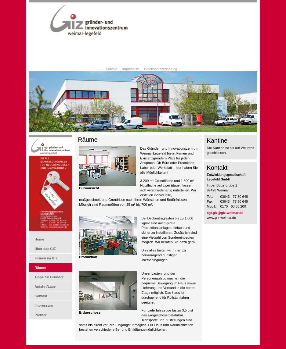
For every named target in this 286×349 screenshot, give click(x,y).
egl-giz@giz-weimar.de (225, 213)
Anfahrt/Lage (45, 286)
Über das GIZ (45, 249)
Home (39, 239)
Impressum (130, 69)
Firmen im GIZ (45, 258)
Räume (40, 267)
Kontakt (111, 69)
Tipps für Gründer (48, 277)
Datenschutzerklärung (160, 69)
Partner (40, 315)
